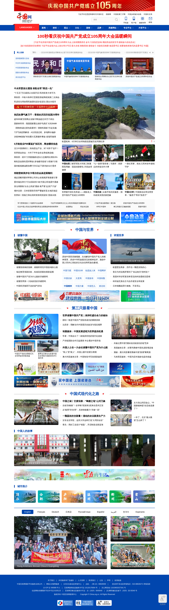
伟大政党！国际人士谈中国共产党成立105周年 (131, 336)
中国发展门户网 (119, 14)
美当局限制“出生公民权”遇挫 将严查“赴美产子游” (35, 186)
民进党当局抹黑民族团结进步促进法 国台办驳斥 (35, 102)
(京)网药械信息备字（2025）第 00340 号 (121, 591)
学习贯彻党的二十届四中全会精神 (30, 203)
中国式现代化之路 (84, 394)
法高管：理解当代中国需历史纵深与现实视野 (82, 325)
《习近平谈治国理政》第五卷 (105, 203)
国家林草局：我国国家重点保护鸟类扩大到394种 (35, 123)
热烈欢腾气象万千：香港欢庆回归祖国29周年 (36, 115)
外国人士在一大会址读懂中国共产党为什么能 (85, 347)
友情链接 (117, 580)
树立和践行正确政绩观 (122, 207)
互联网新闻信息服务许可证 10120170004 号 (80, 588)
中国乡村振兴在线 (134, 14)
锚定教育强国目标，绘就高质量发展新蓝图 (35, 272)
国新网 (108, 14)
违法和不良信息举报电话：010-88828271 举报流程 (131, 584)
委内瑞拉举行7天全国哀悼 (25, 182)
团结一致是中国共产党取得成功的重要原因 (81, 320)
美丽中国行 (142, 207)
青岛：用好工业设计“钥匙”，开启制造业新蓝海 (83, 425)
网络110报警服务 (52, 584)
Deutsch (55, 512)
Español (100, 512)
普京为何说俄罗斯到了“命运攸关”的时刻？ (131, 272)
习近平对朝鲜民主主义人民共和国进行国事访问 (68, 203)
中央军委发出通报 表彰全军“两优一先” (33, 88)
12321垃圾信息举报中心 (72, 584)
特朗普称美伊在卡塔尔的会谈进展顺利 (33, 173)
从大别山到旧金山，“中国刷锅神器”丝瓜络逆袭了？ (144, 405)
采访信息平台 (20, 77)
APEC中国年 (101, 207)
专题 (146, 46)
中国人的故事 (25, 431)
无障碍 (162, 599)
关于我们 (51, 580)
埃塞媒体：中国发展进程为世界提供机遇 (83, 331)
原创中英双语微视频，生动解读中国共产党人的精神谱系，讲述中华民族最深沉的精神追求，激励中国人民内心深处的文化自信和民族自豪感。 (84, 260)
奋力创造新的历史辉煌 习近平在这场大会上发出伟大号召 (46, 46)
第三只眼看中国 (84, 308)
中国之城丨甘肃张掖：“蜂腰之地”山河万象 (84, 401)
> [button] (152, 52)
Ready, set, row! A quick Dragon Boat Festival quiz (132, 566)
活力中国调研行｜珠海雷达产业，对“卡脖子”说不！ (36, 148)
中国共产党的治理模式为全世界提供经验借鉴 (24, 355)
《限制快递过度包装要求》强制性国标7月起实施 (35, 128)
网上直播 (20, 53)
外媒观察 (19, 336)
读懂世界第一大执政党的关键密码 (31, 281)
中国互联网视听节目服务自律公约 (29, 584)
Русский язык (84, 512)
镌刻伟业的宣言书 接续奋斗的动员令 (119, 42)
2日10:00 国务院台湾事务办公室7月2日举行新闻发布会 (61, 53)
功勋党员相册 (103, 46)
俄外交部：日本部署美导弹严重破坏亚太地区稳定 (35, 191)
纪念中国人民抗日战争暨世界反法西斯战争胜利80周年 (38, 207)
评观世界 (119, 235)
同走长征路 (84, 207)
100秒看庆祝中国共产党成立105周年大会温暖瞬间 (84, 36)
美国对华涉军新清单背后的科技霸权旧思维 (131, 276)
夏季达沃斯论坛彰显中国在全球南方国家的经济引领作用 (47, 356)
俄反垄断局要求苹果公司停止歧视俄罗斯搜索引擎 (35, 177)
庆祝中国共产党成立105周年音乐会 (139, 77)
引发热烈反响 (96, 42)
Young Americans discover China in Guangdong (38, 566)
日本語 (69, 512)
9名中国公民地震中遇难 (47, 182)
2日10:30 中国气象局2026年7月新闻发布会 (104, 53)
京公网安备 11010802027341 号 (114, 588)
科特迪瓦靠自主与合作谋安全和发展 (128, 281)
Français (41, 512)
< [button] (150, 52)
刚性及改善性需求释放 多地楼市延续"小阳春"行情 (35, 161)
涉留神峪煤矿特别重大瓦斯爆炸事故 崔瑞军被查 (35, 137)
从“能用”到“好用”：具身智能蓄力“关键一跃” (81, 410)
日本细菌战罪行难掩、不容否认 (126, 286)
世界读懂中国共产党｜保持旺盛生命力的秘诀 (85, 315)
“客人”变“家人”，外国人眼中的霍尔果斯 (80, 352)
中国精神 (68, 286)
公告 (101, 580)
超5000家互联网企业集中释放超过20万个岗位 (34, 119)
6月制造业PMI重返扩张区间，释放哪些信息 (36, 144)
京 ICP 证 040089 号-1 (51, 588)
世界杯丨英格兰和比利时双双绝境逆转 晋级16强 (35, 195)
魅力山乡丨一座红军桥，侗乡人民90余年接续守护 (35, 422)
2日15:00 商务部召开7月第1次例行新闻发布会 (143, 53)
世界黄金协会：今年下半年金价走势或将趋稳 (34, 153)
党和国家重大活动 (22, 58)
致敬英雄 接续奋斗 (88, 46)
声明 (108, 580)
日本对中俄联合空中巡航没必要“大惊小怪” (128, 261)
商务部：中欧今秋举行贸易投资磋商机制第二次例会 (36, 97)
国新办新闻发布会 (22, 73)
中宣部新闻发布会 (22, 68)
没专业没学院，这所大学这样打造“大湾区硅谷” (83, 420)
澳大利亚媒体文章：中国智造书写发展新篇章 (82, 357)
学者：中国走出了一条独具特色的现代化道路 (82, 336)
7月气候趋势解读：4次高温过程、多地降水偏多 (35, 132)
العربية (113, 512)
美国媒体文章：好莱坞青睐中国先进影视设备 (133, 348)
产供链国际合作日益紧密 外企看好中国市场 (82, 341)
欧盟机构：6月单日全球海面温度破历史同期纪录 (83, 141)
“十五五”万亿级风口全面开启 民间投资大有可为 (34, 93)
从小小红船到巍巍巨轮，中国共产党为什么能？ (34, 261)
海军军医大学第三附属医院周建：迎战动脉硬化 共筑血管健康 (77, 166)
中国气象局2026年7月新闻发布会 (76, 77)
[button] (153, 112)
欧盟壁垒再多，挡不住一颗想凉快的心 (129, 267)
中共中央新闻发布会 (23, 63)
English (27, 512)
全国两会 (69, 207)
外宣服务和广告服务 (66, 580)
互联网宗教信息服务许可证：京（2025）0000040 (83, 591)
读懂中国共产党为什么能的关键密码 (32, 276)
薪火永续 (75, 46)
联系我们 (92, 580)
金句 (88, 42)
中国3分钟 (129, 192)
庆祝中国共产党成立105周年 (134, 203)
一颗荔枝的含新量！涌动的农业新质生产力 (84, 416)
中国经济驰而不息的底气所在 (29, 286)
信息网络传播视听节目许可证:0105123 (46, 591)
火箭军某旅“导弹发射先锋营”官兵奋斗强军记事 (36, 463)
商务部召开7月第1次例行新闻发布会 (47, 77)
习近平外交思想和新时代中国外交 (91, 14)
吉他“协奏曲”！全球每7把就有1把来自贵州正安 (83, 405)
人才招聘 (81, 580)
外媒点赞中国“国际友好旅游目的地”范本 (131, 343)
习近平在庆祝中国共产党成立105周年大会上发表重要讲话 (60, 42)
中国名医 (66, 163)
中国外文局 (148, 14)
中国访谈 (97, 192)
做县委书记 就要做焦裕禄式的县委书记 (126, 46)
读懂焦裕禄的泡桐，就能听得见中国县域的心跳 (37, 267)
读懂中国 (22, 235)
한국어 (126, 512)
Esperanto (140, 512)
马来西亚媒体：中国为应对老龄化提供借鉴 (132, 357)
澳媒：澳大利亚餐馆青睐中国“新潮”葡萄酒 (132, 352)
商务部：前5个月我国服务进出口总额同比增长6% (35, 157)
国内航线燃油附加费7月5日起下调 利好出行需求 (35, 166)
